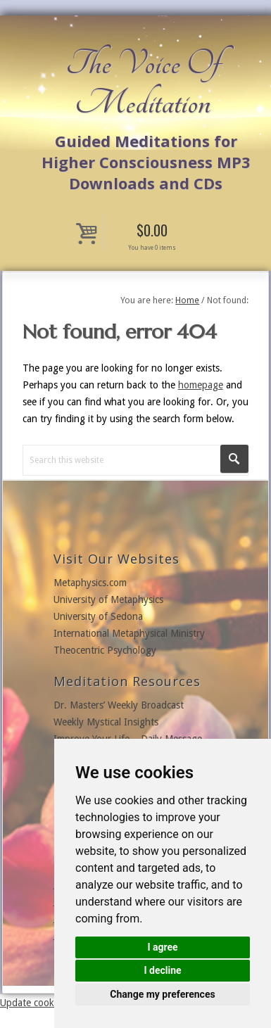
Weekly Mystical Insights (105, 722)
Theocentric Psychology (104, 650)
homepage (200, 385)
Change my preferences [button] (162, 994)
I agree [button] (162, 947)
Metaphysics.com (90, 582)
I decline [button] (162, 970)
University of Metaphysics (108, 599)
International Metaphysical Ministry (129, 633)
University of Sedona (98, 616)
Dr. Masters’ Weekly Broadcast (118, 705)
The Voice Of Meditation (142, 83)
